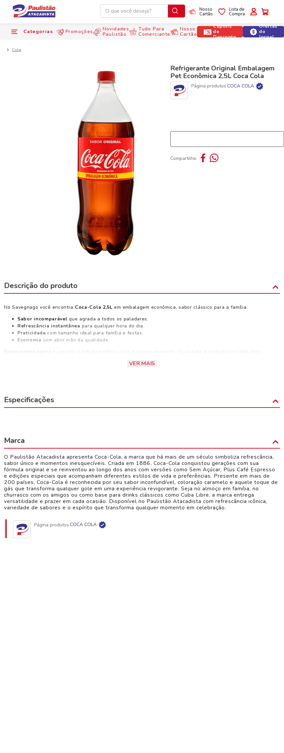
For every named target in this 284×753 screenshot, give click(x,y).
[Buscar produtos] (176, 11)
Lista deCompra (237, 11)
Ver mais (142, 363)
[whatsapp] (213, 159)
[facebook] (203, 159)
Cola (16, 49)
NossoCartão (206, 11)
